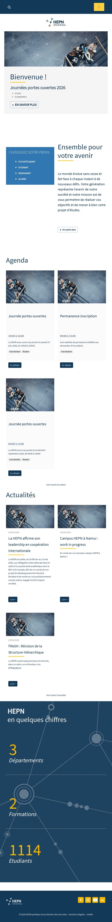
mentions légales (76, 914)
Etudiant (23, 167)
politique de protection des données (49, 914)
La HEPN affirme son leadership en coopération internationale (28, 544)
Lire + (13, 599)
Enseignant (24, 173)
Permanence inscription (78, 316)
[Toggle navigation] (99, 7)
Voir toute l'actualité (56, 695)
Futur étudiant (26, 161)
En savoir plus (24, 105)
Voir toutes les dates (56, 484)
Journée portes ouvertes (27, 316)
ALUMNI (22, 179)
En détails (15, 365)
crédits (89, 914)
